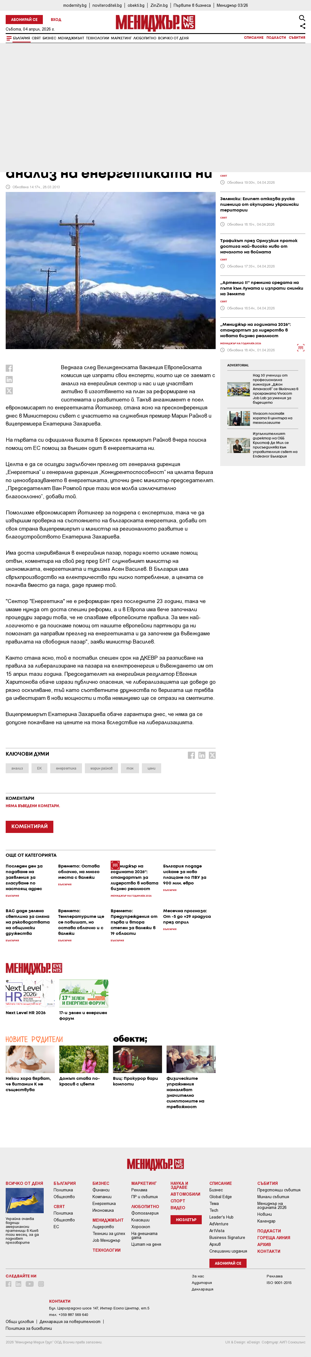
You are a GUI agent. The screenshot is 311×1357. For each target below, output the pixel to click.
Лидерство (103, 1227)
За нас (198, 1276)
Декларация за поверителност (70, 1322)
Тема (214, 1204)
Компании (102, 1197)
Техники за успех (109, 1234)
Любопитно (144, 38)
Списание (254, 37)
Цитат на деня (146, 1244)
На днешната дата (144, 1236)
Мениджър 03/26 (232, 5)
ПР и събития (144, 1197)
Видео (178, 1207)
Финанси (101, 1190)
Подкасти (276, 37)
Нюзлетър (186, 1220)
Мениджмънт (71, 38)
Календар (266, 1221)
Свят (36, 38)
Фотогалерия (145, 1213)
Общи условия (20, 1322)
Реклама (139, 1190)
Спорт (178, 1201)
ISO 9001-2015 (279, 1283)
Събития (297, 37)
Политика (63, 1190)
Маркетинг (121, 38)
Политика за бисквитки (29, 1328)
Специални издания (228, 1251)
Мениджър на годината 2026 (272, 1205)
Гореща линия (273, 1238)
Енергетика (104, 1204)
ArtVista (216, 1231)
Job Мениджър (106, 1240)
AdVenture (218, 1224)
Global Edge (220, 1197)
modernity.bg (75, 5)
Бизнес (49, 38)
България (21, 38)
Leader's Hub (221, 1217)
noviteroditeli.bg (107, 5)
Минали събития (273, 1197)
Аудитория (202, 1283)
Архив (215, 1244)
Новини (264, 1214)
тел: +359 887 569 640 (68, 1315)
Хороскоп (140, 1227)
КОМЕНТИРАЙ (29, 826)
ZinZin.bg (159, 5)
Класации (140, 1220)
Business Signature (227, 1238)
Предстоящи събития (279, 1190)
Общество (64, 1197)
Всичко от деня (173, 38)
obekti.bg (136, 5)
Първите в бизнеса (192, 5)
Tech (213, 1210)
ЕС (56, 1227)
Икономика (103, 1210)
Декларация (202, 1289)
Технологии (97, 38)
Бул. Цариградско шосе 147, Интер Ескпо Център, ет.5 (99, 1308)
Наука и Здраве (179, 1185)
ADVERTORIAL (238, 365)
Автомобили (185, 1194)
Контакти (268, 1251)
